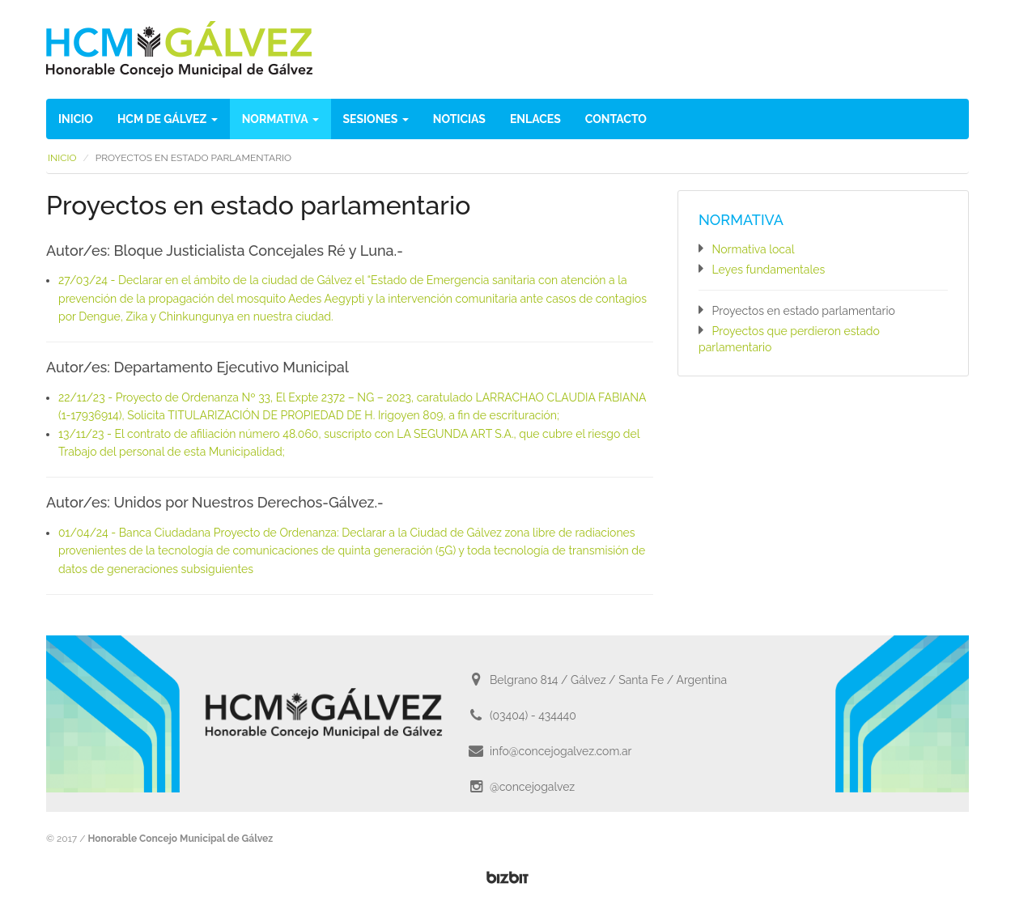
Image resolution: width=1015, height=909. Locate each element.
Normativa (280, 119)
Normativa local (753, 249)
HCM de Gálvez (167, 119)
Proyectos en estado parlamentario (803, 310)
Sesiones (376, 119)
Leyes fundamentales (769, 269)
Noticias (459, 119)
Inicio (75, 119)
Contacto (616, 119)
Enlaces (535, 119)
